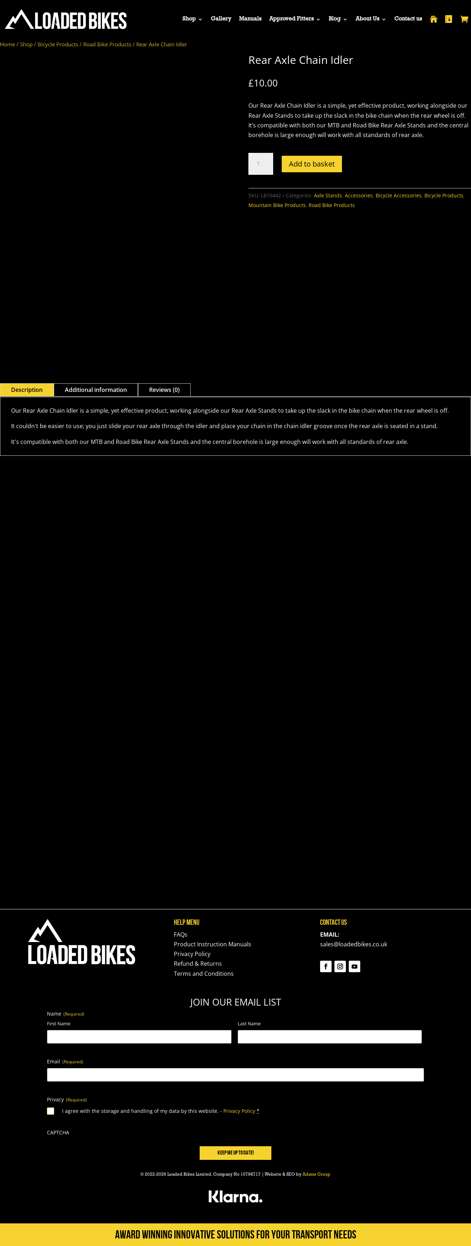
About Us (367, 19)
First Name (58, 1023)
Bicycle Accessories (399, 195)
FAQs (180, 934)
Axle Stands (328, 195)
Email (65, 1061)
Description (27, 390)
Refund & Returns (198, 964)
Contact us (408, 19)
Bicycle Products (58, 44)
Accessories (359, 195)
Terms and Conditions (204, 974)
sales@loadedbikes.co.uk (353, 944)
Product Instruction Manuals (212, 944)
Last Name (249, 1023)
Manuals (250, 19)
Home (7, 44)
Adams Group (316, 1175)
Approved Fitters (291, 19)
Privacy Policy (192, 954)
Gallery (221, 19)
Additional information (96, 390)
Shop (189, 19)
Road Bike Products (107, 44)
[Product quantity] (260, 164)
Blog (335, 19)
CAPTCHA (58, 1132)
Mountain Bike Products (277, 205)
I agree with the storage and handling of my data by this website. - (161, 1110)
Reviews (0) (164, 390)
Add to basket (312, 164)
